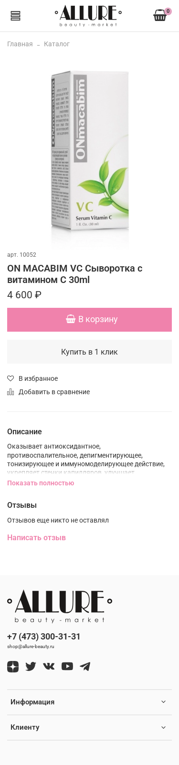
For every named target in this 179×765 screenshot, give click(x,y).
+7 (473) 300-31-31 (44, 636)
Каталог (57, 44)
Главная (20, 44)
